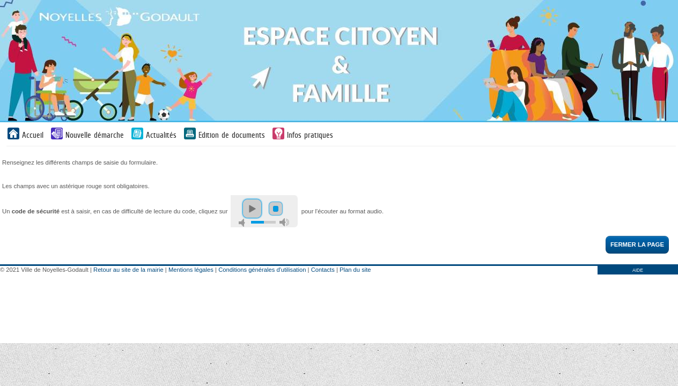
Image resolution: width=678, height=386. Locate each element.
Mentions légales (190, 269)
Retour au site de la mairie (128, 269)
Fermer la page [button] (637, 244)
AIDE (637, 270)
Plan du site (355, 269)
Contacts (323, 269)
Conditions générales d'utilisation (262, 269)
